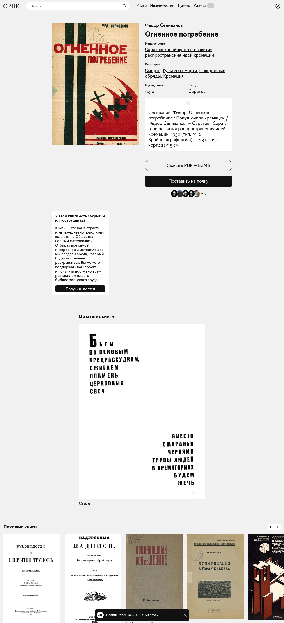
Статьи (200, 6)
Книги (141, 6)
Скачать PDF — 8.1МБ (188, 165)
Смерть (152, 70)
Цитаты (184, 6)
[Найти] (123, 6)
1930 (149, 91)
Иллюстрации (162, 6)
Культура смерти (180, 70)
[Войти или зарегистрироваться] (278, 6)
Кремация (173, 76)
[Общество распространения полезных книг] (11, 6)
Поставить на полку (188, 181)
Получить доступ (80, 289)
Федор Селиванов (164, 25)
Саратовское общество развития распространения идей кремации (179, 52)
